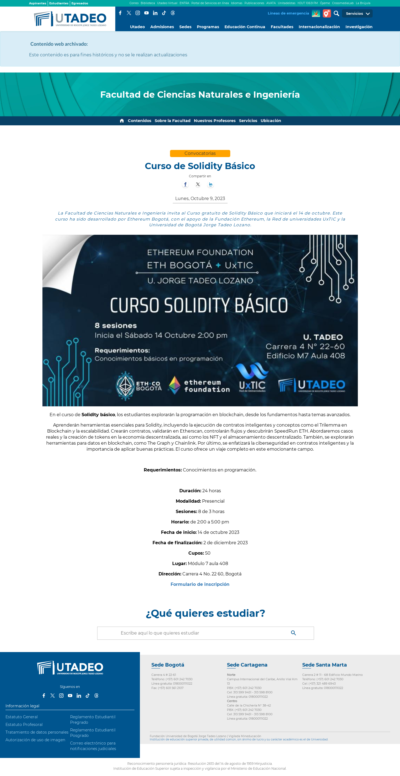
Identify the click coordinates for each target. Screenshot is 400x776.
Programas (208, 26)
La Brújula (363, 3)
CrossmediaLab (343, 3)
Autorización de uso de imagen (35, 739)
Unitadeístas (286, 3)
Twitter (129, 13)
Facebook (120, 13)
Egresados (79, 3)
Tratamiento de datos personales (36, 732)
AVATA (271, 3)
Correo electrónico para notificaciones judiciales (93, 746)
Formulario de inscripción (200, 584)
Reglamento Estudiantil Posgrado (93, 733)
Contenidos (139, 120)
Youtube (146, 13)
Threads (173, 13)
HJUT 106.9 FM (308, 3)
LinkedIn (155, 13)
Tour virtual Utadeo (327, 13)
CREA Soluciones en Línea (316, 13)
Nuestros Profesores (215, 120)
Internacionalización (319, 26)
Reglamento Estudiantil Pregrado (93, 719)
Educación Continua (245, 26)
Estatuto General (21, 716)
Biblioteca (148, 3)
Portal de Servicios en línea (210, 3)
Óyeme (325, 3)
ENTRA (184, 3)
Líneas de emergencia (288, 13)
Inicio (122, 120)
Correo (134, 3)
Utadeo (137, 26)
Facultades (282, 26)
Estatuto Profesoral (24, 724)
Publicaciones (254, 3)
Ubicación (271, 120)
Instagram (138, 13)
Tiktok (164, 13)
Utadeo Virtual (167, 3)
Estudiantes (58, 3)
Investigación (359, 26)
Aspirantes (37, 3)
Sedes (185, 26)
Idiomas (236, 3)
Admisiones (162, 26)
